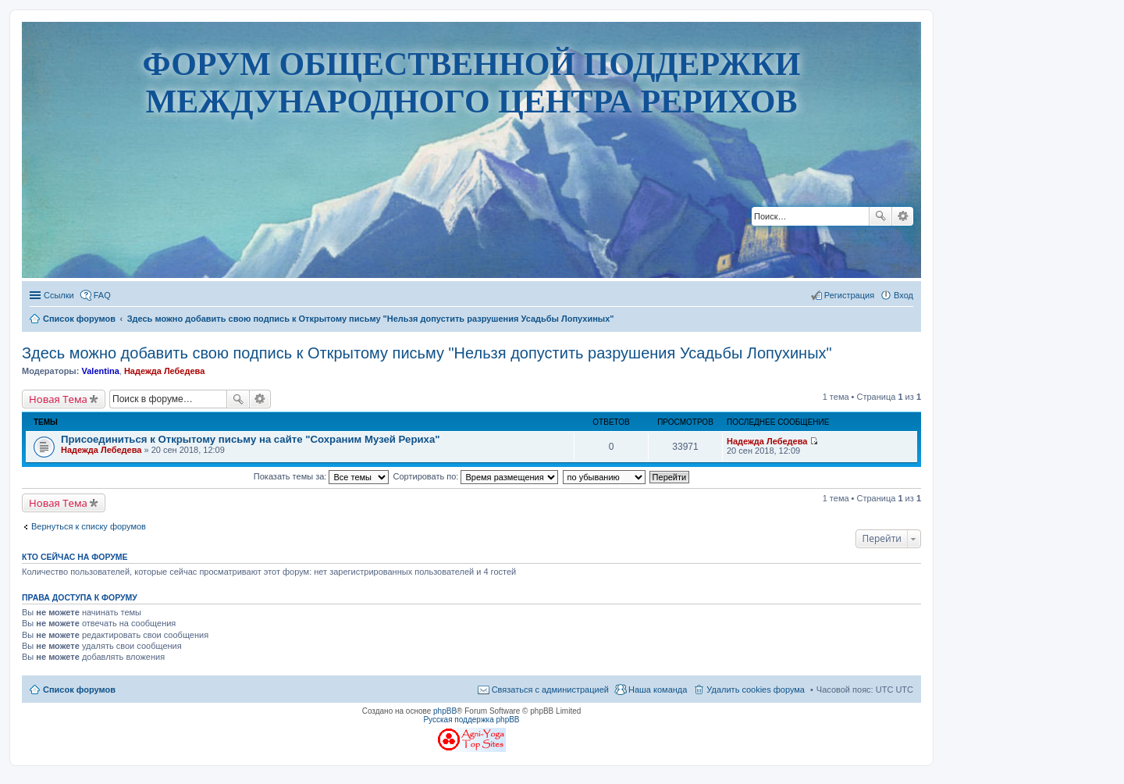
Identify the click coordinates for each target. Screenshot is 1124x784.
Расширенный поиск (902, 216)
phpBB (445, 711)
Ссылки (59, 295)
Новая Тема (58, 399)
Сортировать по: (476, 476)
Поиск (880, 216)
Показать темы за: (321, 476)
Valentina (100, 371)
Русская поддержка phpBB (471, 719)
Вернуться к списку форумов (88, 526)
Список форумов (79, 689)
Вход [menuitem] (903, 295)
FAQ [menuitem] (102, 295)
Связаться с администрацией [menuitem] (550, 689)
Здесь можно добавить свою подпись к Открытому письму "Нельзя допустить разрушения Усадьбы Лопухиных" (427, 353)
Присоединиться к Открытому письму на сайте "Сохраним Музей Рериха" (250, 439)
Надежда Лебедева (164, 371)
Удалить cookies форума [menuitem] (755, 689)
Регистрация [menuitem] (849, 295)
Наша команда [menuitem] (657, 689)
